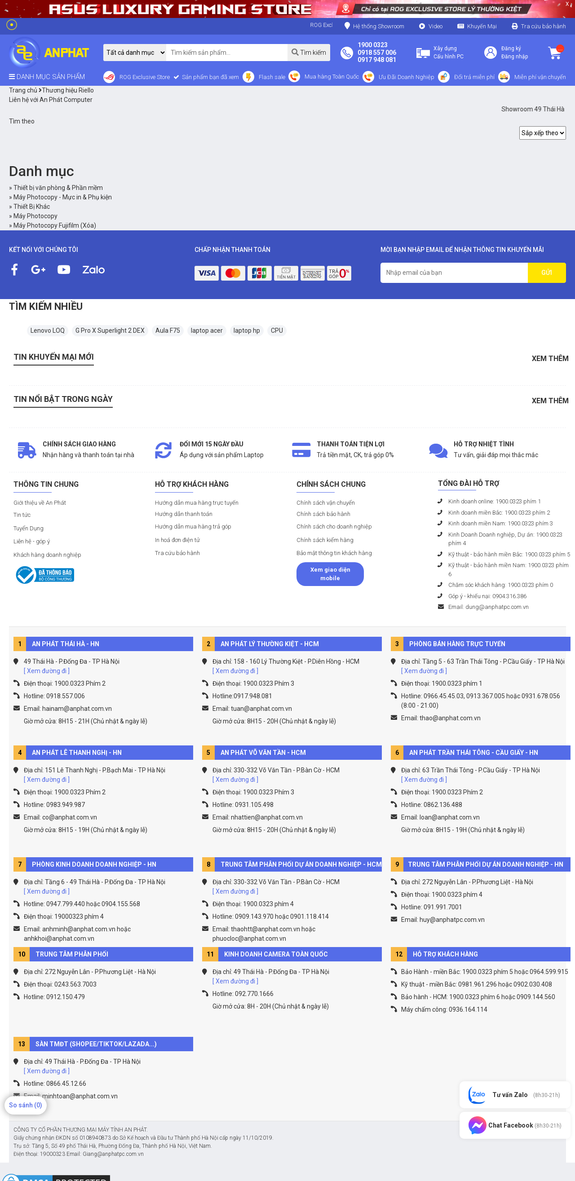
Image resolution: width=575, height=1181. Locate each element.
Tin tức (22, 514)
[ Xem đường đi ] (47, 670)
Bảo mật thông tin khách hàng (334, 553)
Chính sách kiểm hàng (325, 540)
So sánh (25, 1105)
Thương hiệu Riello (66, 90)
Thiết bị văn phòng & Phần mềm (58, 187)
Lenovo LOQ (48, 330)
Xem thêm (550, 358)
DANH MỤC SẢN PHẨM (47, 77)
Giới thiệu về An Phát (39, 502)
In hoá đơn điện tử (177, 540)
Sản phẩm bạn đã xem (210, 77)
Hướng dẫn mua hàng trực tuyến (197, 502)
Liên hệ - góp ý (31, 541)
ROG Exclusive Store (144, 77)
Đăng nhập (514, 56)
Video (435, 26)
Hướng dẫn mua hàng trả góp (193, 526)
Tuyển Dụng (28, 528)
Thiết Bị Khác (31, 206)
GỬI (546, 272)
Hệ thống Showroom (374, 26)
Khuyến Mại (482, 26)
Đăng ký (511, 48)
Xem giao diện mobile (330, 574)
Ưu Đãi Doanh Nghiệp (406, 77)
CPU (277, 330)
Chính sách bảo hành (323, 514)
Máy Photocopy (35, 216)
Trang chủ (23, 90)
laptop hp (247, 330)
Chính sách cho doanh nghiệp (334, 526)
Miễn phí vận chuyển (540, 77)
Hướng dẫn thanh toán (183, 514)
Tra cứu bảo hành (543, 26)
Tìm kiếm (309, 52)
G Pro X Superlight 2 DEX (110, 330)
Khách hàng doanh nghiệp (47, 554)
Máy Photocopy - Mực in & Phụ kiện (62, 197)
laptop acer (207, 330)
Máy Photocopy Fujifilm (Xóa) (54, 225)
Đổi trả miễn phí (474, 77)
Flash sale (272, 77)
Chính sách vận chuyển (325, 502)
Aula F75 (167, 330)
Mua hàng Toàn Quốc (332, 76)
